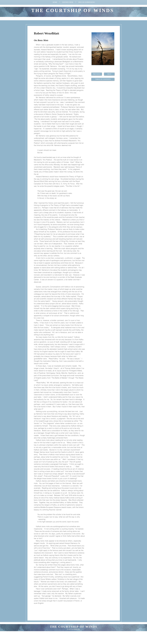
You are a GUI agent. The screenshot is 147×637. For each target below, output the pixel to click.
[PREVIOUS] (96, 74)
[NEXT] (109, 74)
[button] (86, 2)
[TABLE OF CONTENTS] (102, 79)
